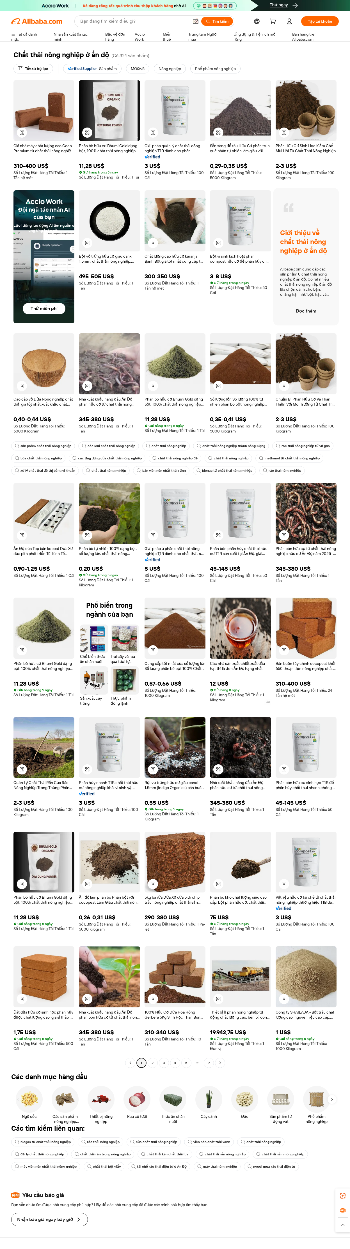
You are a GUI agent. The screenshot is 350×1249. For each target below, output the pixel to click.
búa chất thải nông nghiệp (38, 458)
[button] (195, 21)
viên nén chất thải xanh (209, 1142)
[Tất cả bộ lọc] (33, 68)
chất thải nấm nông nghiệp (280, 1154)
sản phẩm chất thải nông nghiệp (43, 446)
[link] (342, 1195)
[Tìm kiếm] (217, 21)
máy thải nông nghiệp (217, 1166)
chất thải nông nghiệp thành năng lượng (231, 446)
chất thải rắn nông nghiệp (222, 1154)
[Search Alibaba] (134, 21)
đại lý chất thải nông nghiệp (39, 1154)
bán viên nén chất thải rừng (161, 470)
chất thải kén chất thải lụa (164, 1154)
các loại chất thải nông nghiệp (108, 446)
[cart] (274, 22)
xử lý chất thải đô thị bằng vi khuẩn (45, 470)
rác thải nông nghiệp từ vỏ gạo (303, 446)
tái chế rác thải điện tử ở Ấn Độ (159, 1166)
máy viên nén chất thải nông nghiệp (46, 1166)
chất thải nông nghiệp (166, 446)
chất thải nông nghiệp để (175, 458)
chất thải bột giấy (104, 1166)
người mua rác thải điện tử (271, 1166)
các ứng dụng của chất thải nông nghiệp (107, 458)
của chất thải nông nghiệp (153, 1142)
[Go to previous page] (130, 1063)
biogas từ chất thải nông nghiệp (224, 470)
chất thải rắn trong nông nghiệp (103, 1154)
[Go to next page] (220, 1063)
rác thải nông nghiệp (282, 470)
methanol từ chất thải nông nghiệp (289, 458)
